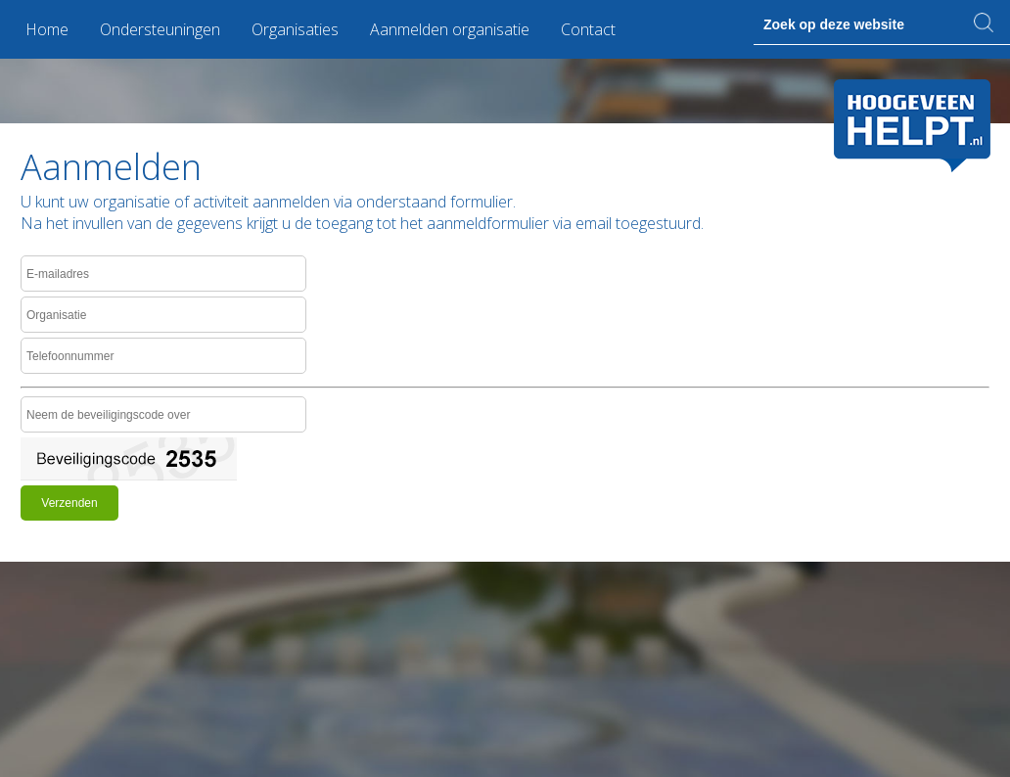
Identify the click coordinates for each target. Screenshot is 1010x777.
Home (47, 29)
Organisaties (295, 29)
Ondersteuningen (160, 29)
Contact (588, 29)
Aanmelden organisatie (449, 29)
